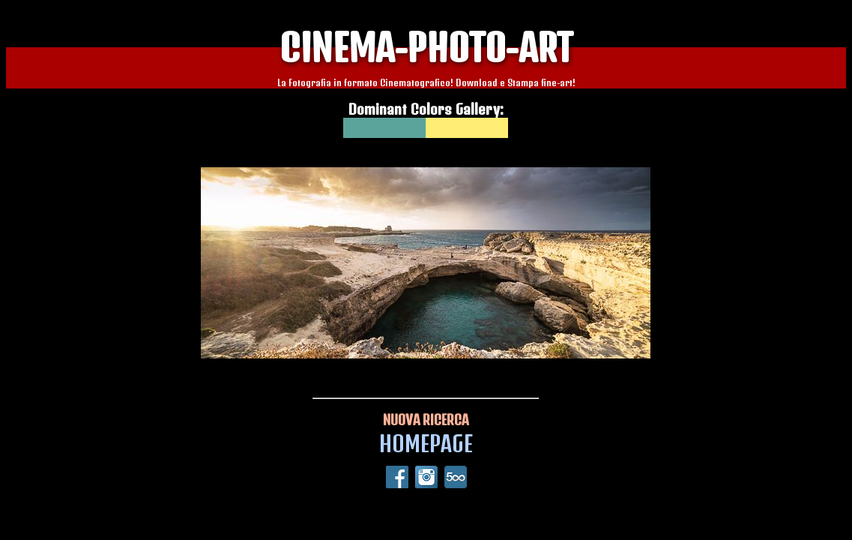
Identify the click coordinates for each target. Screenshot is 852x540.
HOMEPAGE (426, 443)
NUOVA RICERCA (425, 419)
